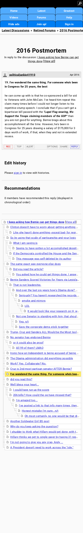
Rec (8, 146)
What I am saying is (25, 243)
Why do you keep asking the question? (34, 426)
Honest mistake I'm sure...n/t (40, 410)
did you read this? (21, 379)
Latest (42, 10)
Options (52, 146)
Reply (74, 146)
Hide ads (13, 24)
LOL (27, 306)
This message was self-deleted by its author (43, 258)
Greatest (69, 10)
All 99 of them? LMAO (29, 347)
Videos (14, 17)
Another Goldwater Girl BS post (29, 421)
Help (69, 17)
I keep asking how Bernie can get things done (35, 222)
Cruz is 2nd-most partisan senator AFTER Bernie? (41, 368)
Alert (29, 146)
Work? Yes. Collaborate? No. (28, 363)
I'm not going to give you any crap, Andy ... (36, 442)
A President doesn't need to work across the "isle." (41, 447)
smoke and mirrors (34, 300)
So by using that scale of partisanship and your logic (43, 237)
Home (14, 10)
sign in (18, 172)
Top (19, 146)
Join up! (41, 24)
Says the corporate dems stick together (43, 327)
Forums (41, 17)
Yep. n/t (24, 321)
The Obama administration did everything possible (41, 358)
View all (49, 61)
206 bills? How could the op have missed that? (42, 395)
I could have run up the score (31, 389)
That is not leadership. (27, 285)
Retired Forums (44, 30)
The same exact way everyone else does (35, 264)
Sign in (69, 24)
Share (64, 146)
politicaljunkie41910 (22, 74)
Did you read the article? (28, 269)
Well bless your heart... (24, 384)
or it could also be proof (28, 342)
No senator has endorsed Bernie (30, 337)
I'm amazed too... (27, 400)
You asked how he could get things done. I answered (49, 274)
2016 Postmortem (42, 50)
